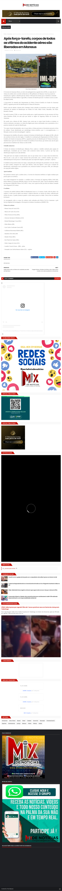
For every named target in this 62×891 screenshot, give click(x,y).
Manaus (24, 723)
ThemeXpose (10, 888)
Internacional (11, 723)
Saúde (40, 723)
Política (35, 723)
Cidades (29, 720)
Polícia (29, 723)
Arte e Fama (12, 720)
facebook (57, 278)
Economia (35, 720)
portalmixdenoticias (10, 568)
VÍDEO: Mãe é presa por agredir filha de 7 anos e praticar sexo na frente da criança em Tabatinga (30, 608)
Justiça (18, 723)
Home (5, 34)
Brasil (24, 720)
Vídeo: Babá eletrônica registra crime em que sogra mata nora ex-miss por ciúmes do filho (32, 590)
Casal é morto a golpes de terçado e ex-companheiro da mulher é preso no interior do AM (32, 577)
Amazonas (9, 34)
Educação (42, 720)
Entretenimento (51, 720)
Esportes (4, 723)
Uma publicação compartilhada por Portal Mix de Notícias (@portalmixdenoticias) (23, 330)
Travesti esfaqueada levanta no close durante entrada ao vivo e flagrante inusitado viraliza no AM (34, 584)
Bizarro (19, 720)
